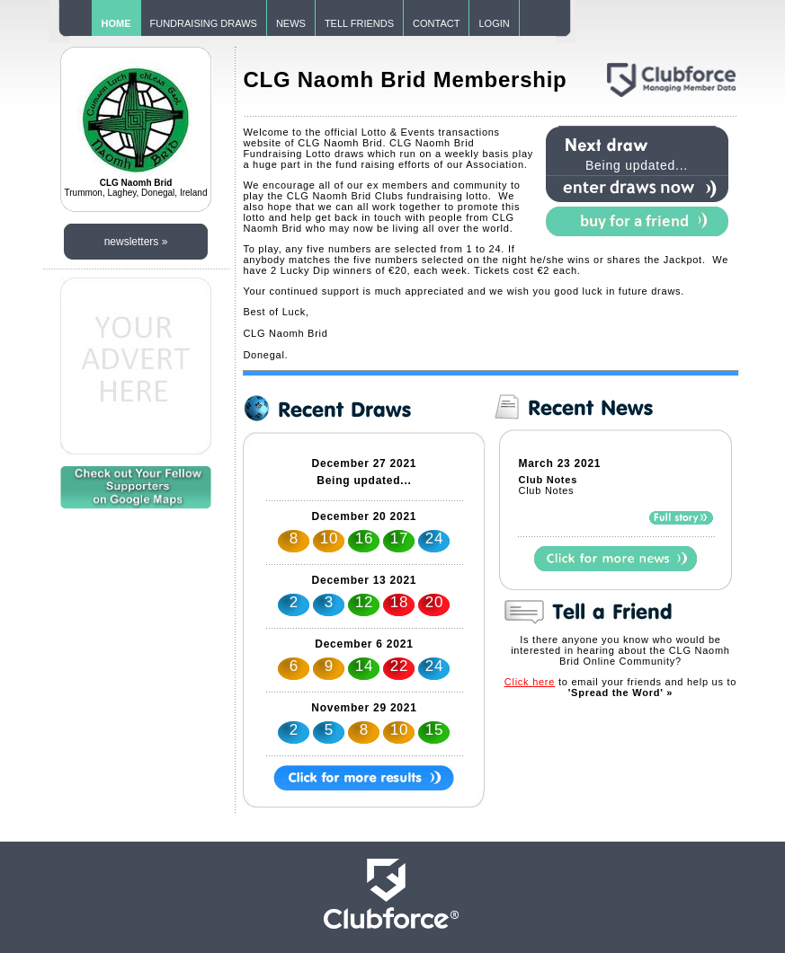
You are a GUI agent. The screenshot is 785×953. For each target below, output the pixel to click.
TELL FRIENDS (359, 23)
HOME (116, 23)
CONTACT (436, 23)
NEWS (291, 23)
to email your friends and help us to (620, 687)
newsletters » (136, 241)
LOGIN (493, 23)
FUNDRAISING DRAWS (203, 23)
